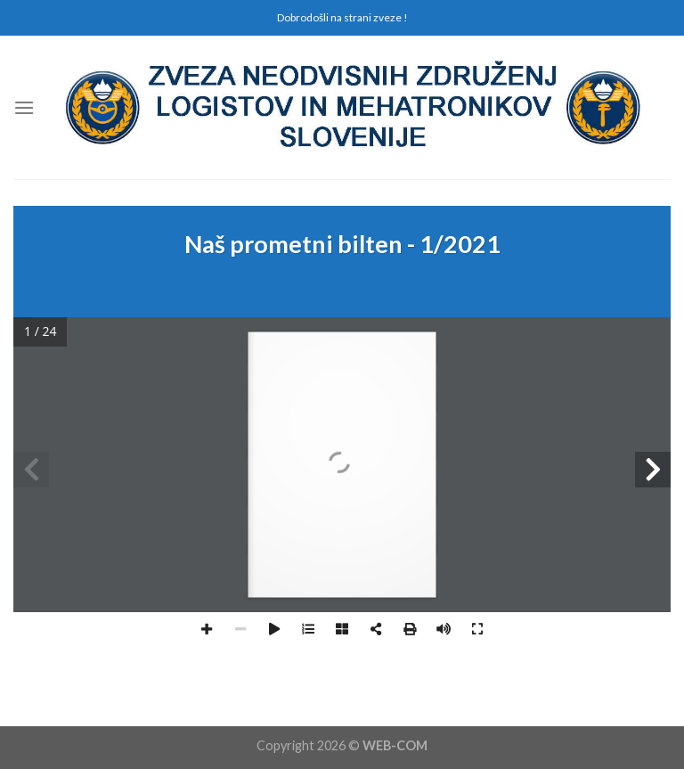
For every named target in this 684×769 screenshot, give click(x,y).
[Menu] (24, 107)
